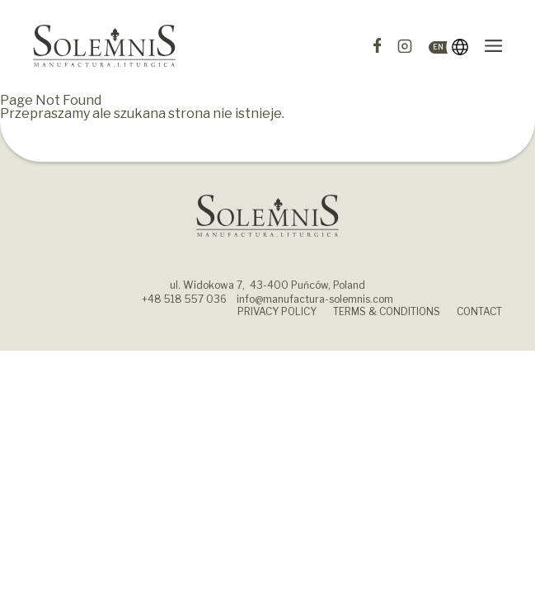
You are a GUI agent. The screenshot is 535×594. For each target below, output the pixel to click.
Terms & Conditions (386, 311)
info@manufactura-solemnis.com (315, 299)
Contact (479, 311)
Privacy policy (277, 311)
